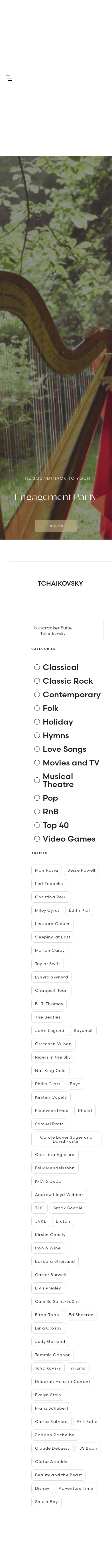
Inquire (56, 525)
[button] (9, 78)
